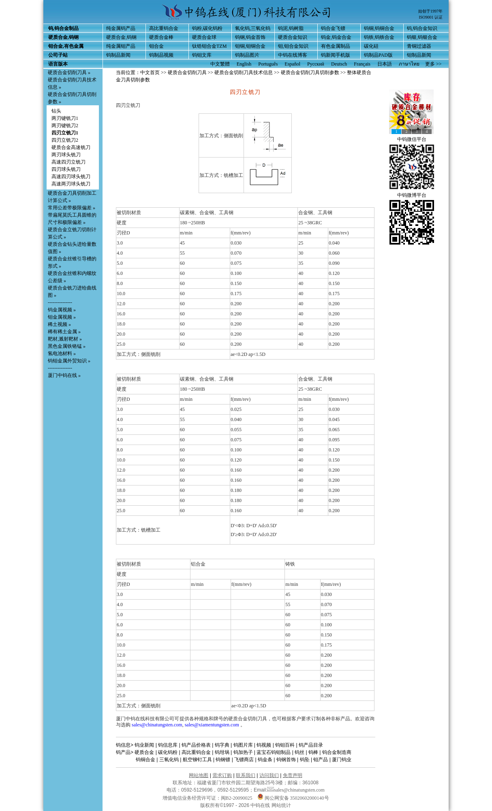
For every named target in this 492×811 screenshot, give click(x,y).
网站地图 (198, 775)
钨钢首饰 (286, 759)
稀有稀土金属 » (64, 331)
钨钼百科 (285, 745)
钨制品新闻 (118, 55)
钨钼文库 (202, 55)
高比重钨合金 (163, 28)
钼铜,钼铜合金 (250, 46)
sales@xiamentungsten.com (212, 725)
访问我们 (269, 775)
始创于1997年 (430, 11)
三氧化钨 (169, 759)
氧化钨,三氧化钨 (252, 28)
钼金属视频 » (62, 317)
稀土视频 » (59, 324)
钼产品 (320, 759)
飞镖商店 (244, 759)
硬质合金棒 (161, 37)
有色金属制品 (335, 46)
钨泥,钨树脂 (291, 28)
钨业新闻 (144, 745)
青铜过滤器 (419, 46)
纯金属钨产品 (120, 28)
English (244, 64)
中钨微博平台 (411, 195)
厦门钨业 (341, 759)
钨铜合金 (145, 759)
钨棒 (313, 752)
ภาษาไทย (409, 64)
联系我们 (245, 775)
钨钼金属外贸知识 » (69, 361)
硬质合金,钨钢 (121, 37)
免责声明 (292, 775)
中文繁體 (220, 64)
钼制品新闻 (419, 55)
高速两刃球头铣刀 (70, 184)
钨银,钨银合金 (422, 37)
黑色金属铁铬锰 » (67, 346)
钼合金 (156, 46)
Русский (315, 64)
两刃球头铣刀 (66, 155)
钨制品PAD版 (378, 55)
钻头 (56, 111)
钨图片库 (243, 745)
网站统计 (281, 805)
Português (268, 64)
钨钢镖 (223, 759)
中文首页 (150, 72)
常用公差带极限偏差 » (71, 208)
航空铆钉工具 (197, 759)
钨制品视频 (161, 55)
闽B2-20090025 (236, 798)
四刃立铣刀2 (64, 140)
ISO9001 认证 (431, 17)
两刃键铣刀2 (64, 125)
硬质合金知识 (292, 37)
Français (362, 64)
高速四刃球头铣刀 (70, 176)
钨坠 (305, 759)
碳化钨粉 (168, 752)
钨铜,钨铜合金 (379, 28)
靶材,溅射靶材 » (65, 339)
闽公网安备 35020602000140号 (293, 798)
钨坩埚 (222, 752)
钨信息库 (168, 745)
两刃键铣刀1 (64, 118)
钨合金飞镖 (333, 28)
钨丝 (299, 752)
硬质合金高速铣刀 (70, 147)
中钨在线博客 (292, 55)
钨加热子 (243, 752)
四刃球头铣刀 (66, 169)
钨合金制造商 (336, 752)
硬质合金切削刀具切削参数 (310, 72)
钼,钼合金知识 (293, 46)
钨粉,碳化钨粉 (207, 28)
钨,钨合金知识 (422, 28)
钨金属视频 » (62, 310)
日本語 (384, 64)
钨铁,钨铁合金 (379, 37)
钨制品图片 (247, 55)
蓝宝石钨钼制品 (274, 752)
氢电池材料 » (62, 353)
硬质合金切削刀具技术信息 (243, 72)
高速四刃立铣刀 (68, 162)
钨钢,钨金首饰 (250, 37)
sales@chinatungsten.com (157, 725)
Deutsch (339, 64)
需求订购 (222, 775)
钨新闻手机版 (335, 55)
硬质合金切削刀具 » (69, 72)
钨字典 (222, 745)
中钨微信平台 (411, 139)
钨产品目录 (311, 745)
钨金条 (265, 759)
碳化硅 (371, 46)
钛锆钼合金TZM (209, 46)
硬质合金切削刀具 (187, 72)
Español (292, 64)
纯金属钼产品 (120, 46)
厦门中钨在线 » (64, 375)
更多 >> (433, 64)
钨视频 (264, 745)
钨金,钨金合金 (336, 37)
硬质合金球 (204, 37)
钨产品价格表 (196, 745)
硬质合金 (144, 752)
